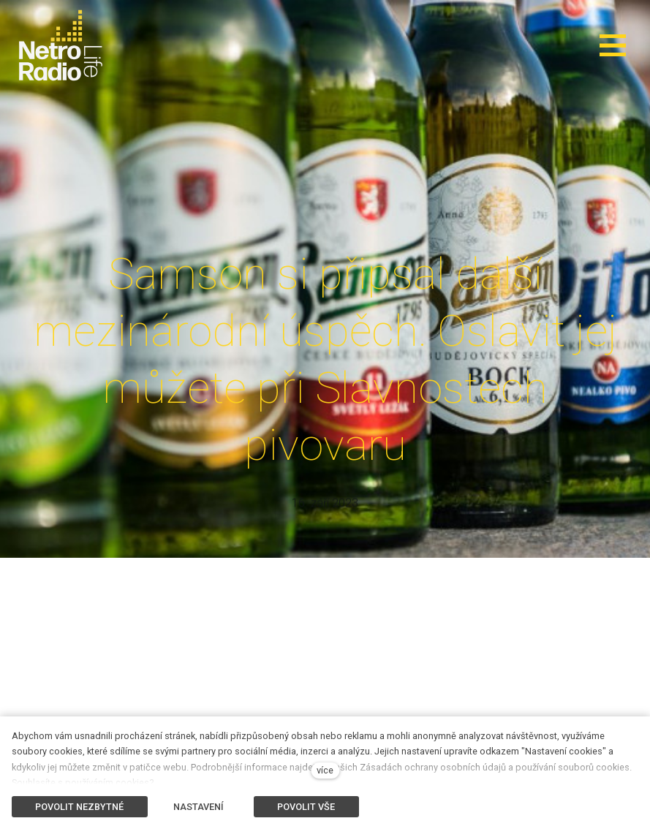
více (325, 770)
